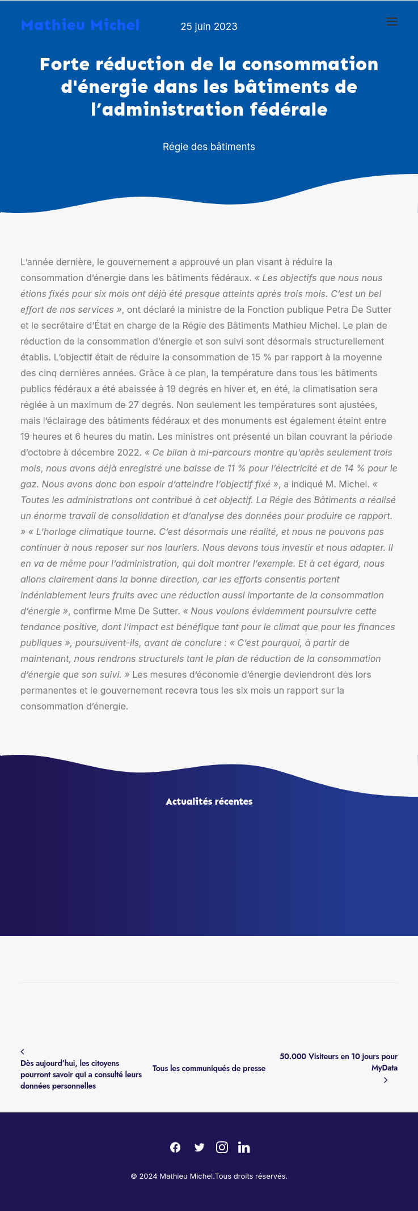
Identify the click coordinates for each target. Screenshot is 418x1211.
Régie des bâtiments (209, 146)
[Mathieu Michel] (80, 19)
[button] (392, 21)
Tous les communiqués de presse (209, 1068)
